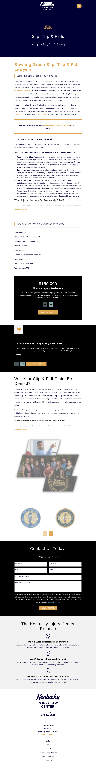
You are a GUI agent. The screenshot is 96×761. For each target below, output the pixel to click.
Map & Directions (48, 736)
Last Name (53, 564)
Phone (17, 571)
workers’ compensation (23, 91)
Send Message (48, 609)
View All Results (48, 313)
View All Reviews (36, 364)
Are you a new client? (22, 577)
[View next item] (51, 305)
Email (51, 571)
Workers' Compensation (48, 754)
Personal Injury (48, 758)
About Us (48, 750)
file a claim (20, 114)
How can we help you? (22, 584)
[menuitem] (46, 233)
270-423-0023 (48, 716)
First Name (18, 564)
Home (48, 746)
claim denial (43, 114)
